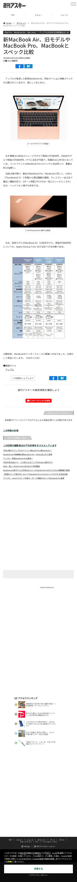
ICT (37, 842)
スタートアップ (25, 842)
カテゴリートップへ (58, 413)
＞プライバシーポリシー (38, 875)
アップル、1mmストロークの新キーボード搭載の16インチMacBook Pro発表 (33, 478)
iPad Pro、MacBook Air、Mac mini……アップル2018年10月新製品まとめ (37, 32)
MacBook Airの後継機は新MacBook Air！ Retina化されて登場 (27, 454)
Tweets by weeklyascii (47, 587)
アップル (9, 369)
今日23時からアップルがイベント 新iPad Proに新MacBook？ (27, 450)
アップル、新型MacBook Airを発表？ (18, 458)
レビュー (38, 15)
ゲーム (52, 840)
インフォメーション (49, 842)
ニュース (30, 840)
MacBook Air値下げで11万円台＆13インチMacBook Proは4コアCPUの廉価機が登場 (36, 470)
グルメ (61, 840)
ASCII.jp (25, 846)
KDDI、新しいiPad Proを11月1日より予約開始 (21, 466)
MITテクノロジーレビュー (45, 846)
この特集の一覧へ (18, 438)
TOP (12, 15)
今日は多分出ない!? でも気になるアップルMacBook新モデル (28, 462)
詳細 (9, 862)
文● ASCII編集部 (10, 60)
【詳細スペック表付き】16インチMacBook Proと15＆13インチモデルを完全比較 (35, 474)
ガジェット (21, 23)
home (7, 23)
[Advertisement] (38, 508)
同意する (38, 869)
